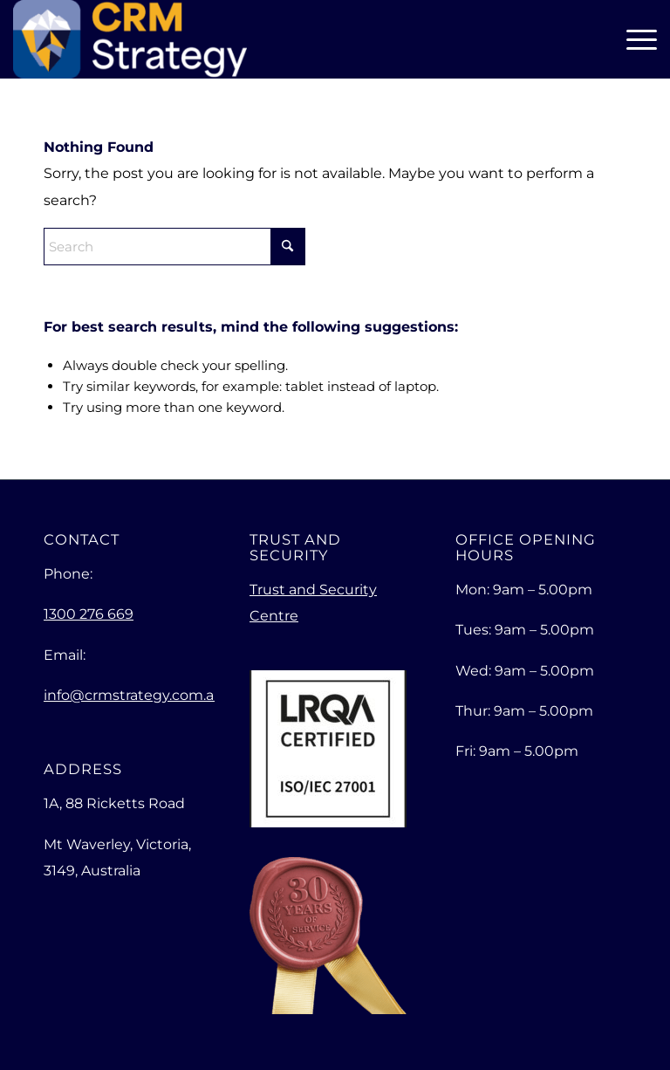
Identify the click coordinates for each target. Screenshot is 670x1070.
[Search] (174, 246)
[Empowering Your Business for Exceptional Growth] (129, 39)
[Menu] (637, 39)
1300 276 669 (88, 614)
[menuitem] (637, 39)
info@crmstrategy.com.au (133, 695)
